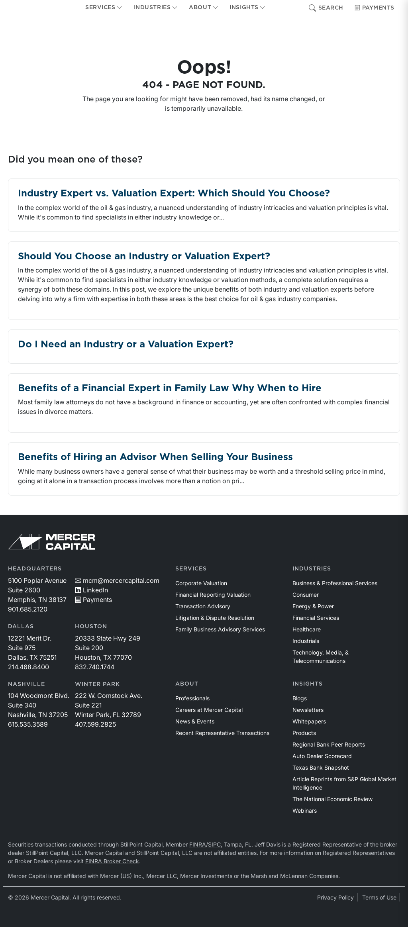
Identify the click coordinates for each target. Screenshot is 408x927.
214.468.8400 (28, 667)
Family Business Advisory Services (220, 629)
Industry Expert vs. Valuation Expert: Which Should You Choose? (174, 193)
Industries (311, 569)
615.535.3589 (28, 724)
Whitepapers (309, 721)
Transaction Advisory (202, 606)
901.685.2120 (27, 609)
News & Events (194, 721)
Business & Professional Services (334, 583)
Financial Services (315, 617)
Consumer (305, 594)
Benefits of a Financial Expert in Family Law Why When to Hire (170, 388)
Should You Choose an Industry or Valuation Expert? (144, 256)
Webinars (304, 810)
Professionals (192, 698)
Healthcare (306, 629)
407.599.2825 (95, 724)
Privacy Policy (335, 897)
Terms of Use (379, 897)
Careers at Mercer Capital (209, 709)
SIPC (214, 844)
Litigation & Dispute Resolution (214, 617)
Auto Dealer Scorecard (322, 756)
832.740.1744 (94, 667)
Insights (307, 684)
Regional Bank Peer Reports (328, 744)
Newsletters (308, 709)
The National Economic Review (332, 799)
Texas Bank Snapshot (320, 767)
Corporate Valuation (201, 583)
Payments (374, 8)
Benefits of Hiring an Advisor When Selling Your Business (155, 457)
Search (326, 8)
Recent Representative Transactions (222, 732)
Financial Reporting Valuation (213, 594)
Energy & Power (313, 606)
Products (304, 732)
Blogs (299, 698)
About (186, 684)
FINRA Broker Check (112, 861)
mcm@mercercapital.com (117, 580)
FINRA (197, 844)
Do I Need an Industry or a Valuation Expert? (125, 344)
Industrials (305, 640)
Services (191, 569)
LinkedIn (91, 590)
